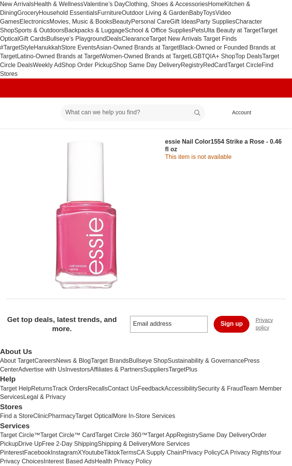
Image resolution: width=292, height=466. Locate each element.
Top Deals (248, 56)
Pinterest (12, 452)
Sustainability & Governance (206, 360)
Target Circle (244, 65)
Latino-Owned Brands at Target (59, 56)
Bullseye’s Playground (76, 38)
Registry (192, 65)
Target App (162, 435)
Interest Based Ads (69, 461)
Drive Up (30, 443)
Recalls (98, 388)
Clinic (40, 416)
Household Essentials (68, 13)
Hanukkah (47, 47)
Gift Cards (32, 38)
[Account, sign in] (238, 112)
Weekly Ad (47, 65)
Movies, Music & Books (80, 21)
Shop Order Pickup (87, 65)
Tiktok (112, 452)
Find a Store (16, 416)
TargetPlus (182, 369)
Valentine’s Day (104, 4)
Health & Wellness (58, 4)
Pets (198, 30)
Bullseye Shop (148, 360)
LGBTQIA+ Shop (212, 56)
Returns (41, 388)
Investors (77, 369)
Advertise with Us (41, 369)
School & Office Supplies (158, 30)
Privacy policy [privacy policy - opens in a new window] (274, 324)
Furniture (109, 13)
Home (216, 4)
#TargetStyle (17, 47)
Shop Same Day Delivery (147, 65)
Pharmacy (61, 416)
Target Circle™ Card (67, 435)
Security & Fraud (220, 388)
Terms (128, 452)
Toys (209, 13)
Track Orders (70, 388)
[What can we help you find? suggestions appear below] (133, 112)
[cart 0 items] (276, 112)
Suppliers (156, 369)
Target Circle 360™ (121, 435)
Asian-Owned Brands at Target (137, 47)
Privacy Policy (201, 452)
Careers (45, 360)
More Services (170, 443)
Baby (196, 13)
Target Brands (110, 360)
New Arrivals (17, 4)
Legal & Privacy (44, 397)
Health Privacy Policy (123, 461)
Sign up (232, 323)
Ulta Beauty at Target (232, 30)
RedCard (215, 65)
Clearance (135, 38)
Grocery (28, 13)
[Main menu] (43, 112)
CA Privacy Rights (245, 452)
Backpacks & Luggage (94, 30)
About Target (17, 360)
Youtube (93, 452)
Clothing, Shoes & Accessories (166, 4)
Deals (114, 38)
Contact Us (123, 388)
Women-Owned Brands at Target (145, 56)
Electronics (34, 21)
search (197, 113)
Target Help (15, 388)
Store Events (78, 47)
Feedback (151, 388)
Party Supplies (215, 21)
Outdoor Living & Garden (155, 13)
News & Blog (73, 360)
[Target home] (17, 113)
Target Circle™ (20, 435)
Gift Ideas (183, 21)
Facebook (37, 452)
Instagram (64, 452)
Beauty (121, 21)
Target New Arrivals (176, 38)
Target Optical (94, 416)
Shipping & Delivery (124, 443)
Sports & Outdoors (39, 30)
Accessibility (180, 388)
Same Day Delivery (225, 435)
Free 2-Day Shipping (70, 443)
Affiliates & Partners (116, 369)
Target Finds (220, 38)
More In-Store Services (144, 416)
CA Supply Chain (159, 452)
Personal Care (150, 21)
